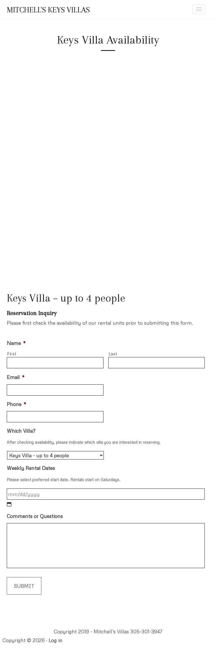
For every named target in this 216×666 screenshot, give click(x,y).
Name (16, 343)
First (11, 353)
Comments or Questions (35, 516)
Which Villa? (21, 431)
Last (113, 353)
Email (15, 377)
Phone (16, 404)
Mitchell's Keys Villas (48, 9)
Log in (55, 640)
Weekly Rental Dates (31, 468)
